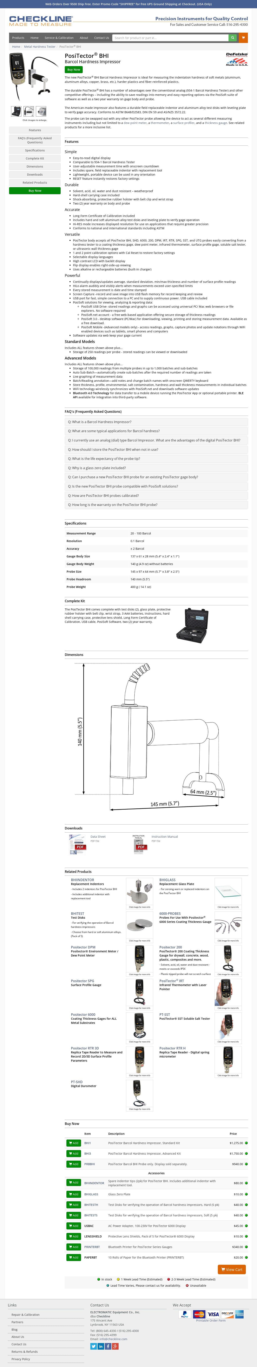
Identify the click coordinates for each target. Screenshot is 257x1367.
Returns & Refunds (25, 1352)
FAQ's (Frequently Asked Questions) (35, 140)
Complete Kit (35, 158)
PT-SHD (77, 1082)
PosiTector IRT (171, 981)
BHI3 (87, 1153)
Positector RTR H (172, 1048)
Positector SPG (82, 981)
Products (18, 38)
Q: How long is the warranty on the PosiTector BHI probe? (112, 504)
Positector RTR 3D (85, 1048)
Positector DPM (83, 947)
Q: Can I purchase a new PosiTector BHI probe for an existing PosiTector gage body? (133, 477)
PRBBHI (89, 1164)
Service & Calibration (59, 38)
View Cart (231, 1269)
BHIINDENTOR (82, 880)
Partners (17, 1322)
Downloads (35, 174)
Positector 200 (170, 947)
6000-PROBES (170, 913)
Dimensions (35, 166)
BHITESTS (91, 1215)
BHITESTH (91, 1205)
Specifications (35, 150)
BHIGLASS (167, 880)
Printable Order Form (211, 1320)
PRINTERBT (92, 1247)
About (84, 38)
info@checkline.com (113, 1339)
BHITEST (77, 913)
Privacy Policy (21, 1359)
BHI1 (87, 1143)
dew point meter (135, 123)
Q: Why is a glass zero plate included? (97, 468)
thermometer (160, 123)
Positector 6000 (83, 1014)
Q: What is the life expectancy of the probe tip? (104, 458)
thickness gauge (216, 123)
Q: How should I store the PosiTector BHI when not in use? (113, 449)
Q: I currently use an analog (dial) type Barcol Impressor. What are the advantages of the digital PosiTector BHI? (154, 440)
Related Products (35, 182)
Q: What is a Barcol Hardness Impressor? (99, 422)
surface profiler (184, 123)
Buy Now (35, 191)
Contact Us (101, 38)
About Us (18, 1337)
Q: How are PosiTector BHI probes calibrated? (103, 495)
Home (35, 38)
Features (35, 130)
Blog (15, 1329)
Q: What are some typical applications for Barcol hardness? (114, 431)
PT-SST (164, 1014)
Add (73, 1143)
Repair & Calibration (26, 1315)
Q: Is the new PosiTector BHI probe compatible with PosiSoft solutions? (123, 486)
